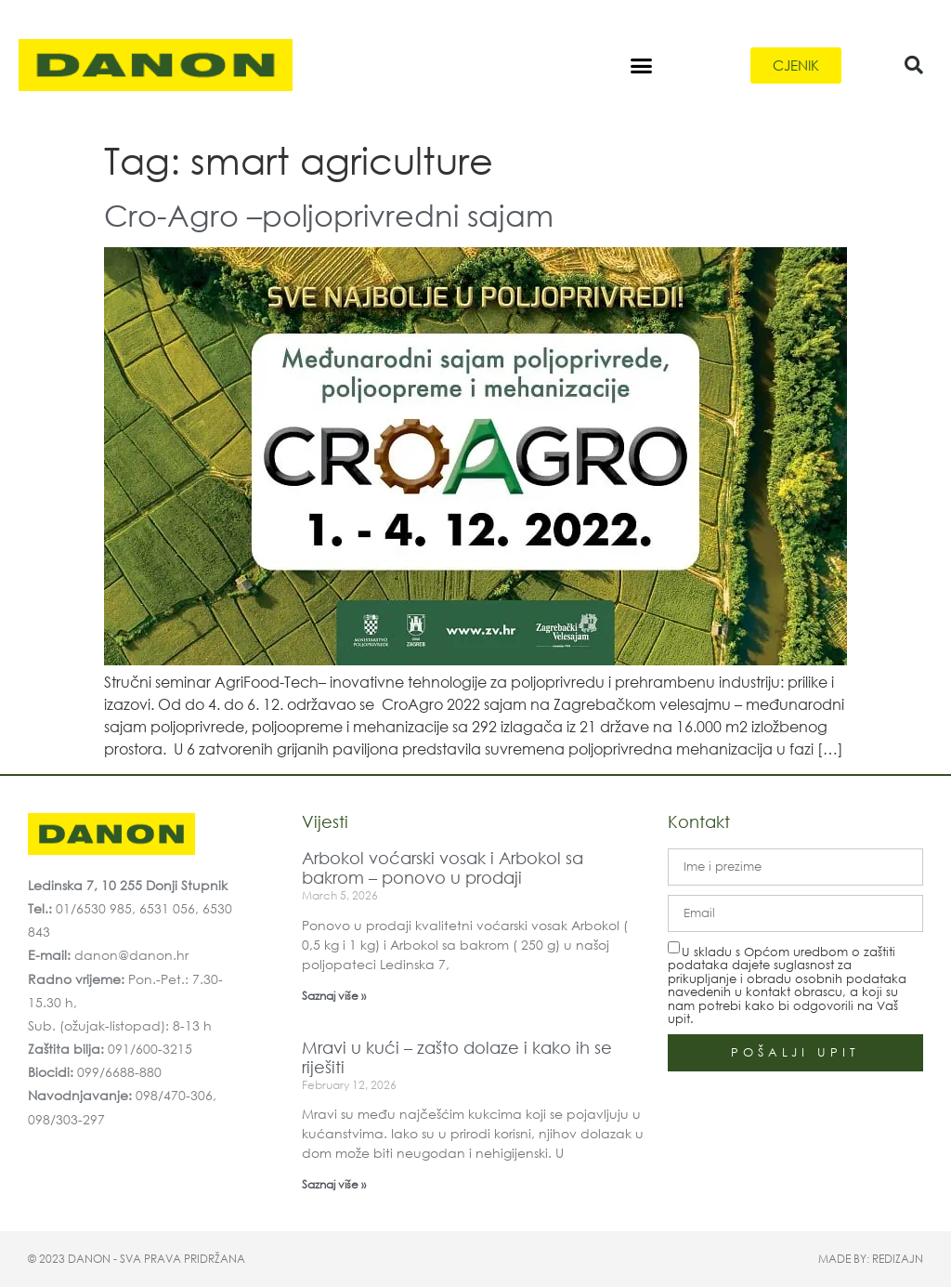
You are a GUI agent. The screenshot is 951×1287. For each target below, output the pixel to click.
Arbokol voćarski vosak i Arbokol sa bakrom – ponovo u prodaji (442, 867)
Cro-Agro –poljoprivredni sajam (329, 214)
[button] (640, 65)
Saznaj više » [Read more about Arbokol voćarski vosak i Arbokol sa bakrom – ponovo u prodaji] (334, 996)
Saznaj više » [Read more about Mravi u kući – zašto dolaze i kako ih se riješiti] (334, 1184)
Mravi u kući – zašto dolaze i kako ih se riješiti (457, 1057)
